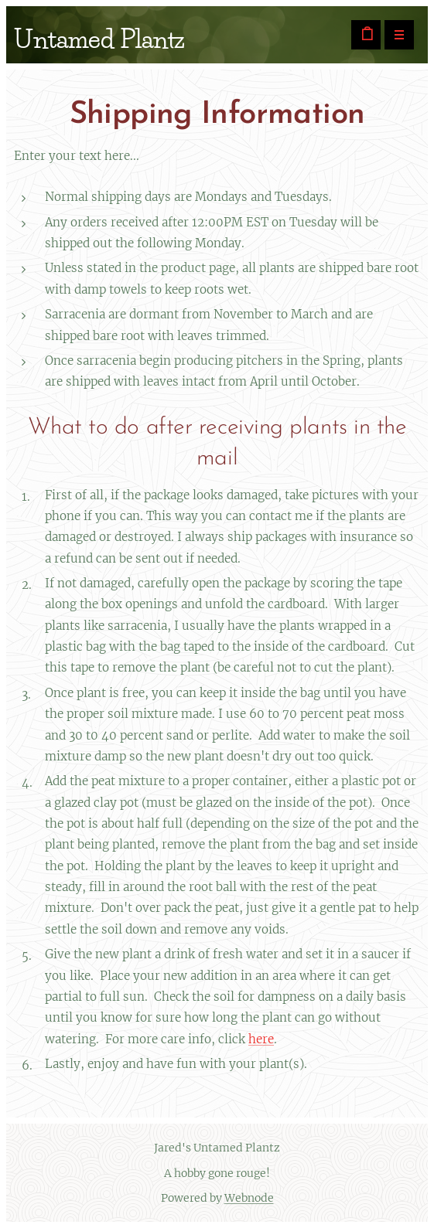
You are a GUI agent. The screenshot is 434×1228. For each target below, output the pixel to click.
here (261, 1039)
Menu (394, 36)
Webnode (249, 1198)
